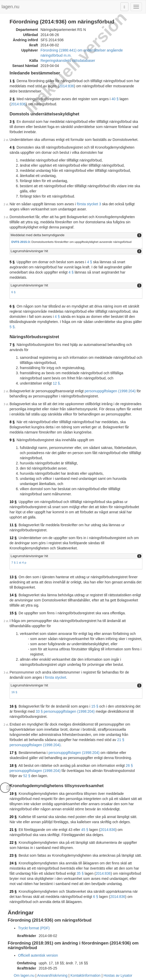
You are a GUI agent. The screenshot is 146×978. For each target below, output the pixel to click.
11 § (13, 525)
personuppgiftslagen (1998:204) (110, 391)
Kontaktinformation (85, 975)
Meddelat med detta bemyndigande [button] (37, 235)
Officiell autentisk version (38, 955)
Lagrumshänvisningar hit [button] (29, 251)
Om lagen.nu (24, 975)
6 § (13, 292)
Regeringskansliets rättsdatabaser (67, 60)
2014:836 (66, 86)
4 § (12, 147)
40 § (114, 99)
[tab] (76, 235)
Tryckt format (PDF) (34, 928)
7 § (12, 345)
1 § (12, 81)
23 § (13, 855)
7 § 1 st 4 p (18, 562)
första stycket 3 (89, 204)
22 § (13, 842)
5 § (12, 262)
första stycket (55, 677)
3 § (12, 122)
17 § (13, 753)
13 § (13, 577)
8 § (12, 422)
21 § (13, 830)
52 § (26, 776)
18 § (13, 765)
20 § (13, 817)
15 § (13, 613)
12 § (56, 383)
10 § (13, 502)
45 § (84, 830)
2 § (12, 99)
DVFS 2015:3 (20, 241)
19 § (13, 794)
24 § (13, 863)
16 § (14, 692)
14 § (13, 595)
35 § (80, 873)
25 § (13, 891)
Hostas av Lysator (117, 975)
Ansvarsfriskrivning (52, 975)
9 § (12, 440)
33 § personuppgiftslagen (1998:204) (65, 711)
